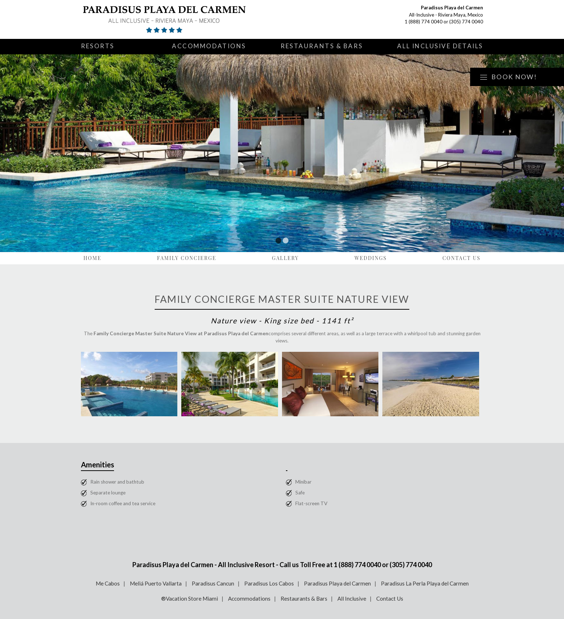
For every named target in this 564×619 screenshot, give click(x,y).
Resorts (97, 46)
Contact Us (461, 258)
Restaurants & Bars (322, 46)
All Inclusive (351, 598)
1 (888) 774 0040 (423, 21)
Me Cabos (108, 583)
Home (92, 258)
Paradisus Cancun (213, 583)
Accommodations (209, 46)
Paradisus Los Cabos (269, 583)
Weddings (370, 258)
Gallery (285, 258)
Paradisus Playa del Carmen (337, 583)
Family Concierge (186, 258)
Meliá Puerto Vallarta (156, 583)
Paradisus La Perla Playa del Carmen (425, 583)
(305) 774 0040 (466, 21)
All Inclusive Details (440, 46)
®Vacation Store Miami (189, 598)
